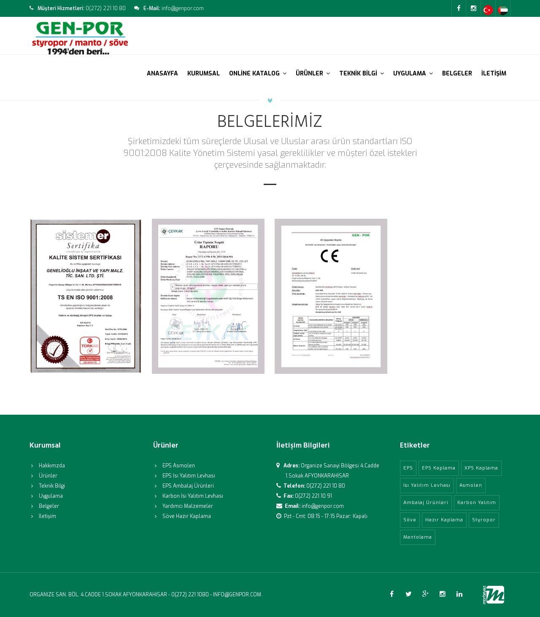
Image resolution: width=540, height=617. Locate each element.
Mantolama (417, 537)
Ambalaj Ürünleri (425, 502)
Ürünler (48, 475)
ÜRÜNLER (313, 74)
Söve (409, 520)
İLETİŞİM (493, 74)
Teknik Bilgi (52, 486)
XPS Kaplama (481, 468)
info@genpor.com (323, 506)
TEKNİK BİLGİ (361, 74)
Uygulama (51, 496)
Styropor (484, 520)
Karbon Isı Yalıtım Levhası (192, 496)
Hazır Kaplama (444, 520)
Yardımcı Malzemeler (187, 506)
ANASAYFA (162, 74)
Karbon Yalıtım (476, 502)
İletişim (47, 516)
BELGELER (457, 74)
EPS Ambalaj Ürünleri (188, 486)
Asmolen (470, 485)
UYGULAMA (413, 74)
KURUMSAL (203, 74)
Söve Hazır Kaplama (186, 516)
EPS (408, 468)
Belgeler (49, 506)
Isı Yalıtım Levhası (427, 485)
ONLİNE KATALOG (257, 74)
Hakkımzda (52, 465)
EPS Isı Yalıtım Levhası (188, 475)
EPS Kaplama (439, 468)
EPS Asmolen (178, 465)
